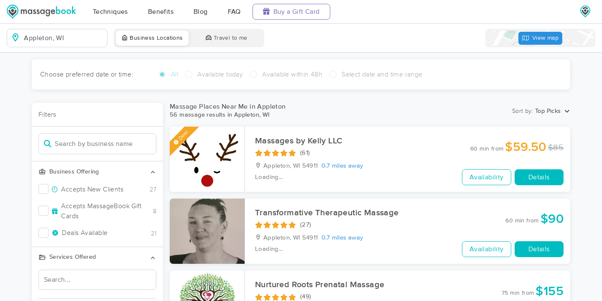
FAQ (234, 11)
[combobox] (64, 38)
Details (539, 177)
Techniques (110, 11)
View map (540, 38)
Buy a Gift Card (291, 11)
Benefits (160, 11)
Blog (201, 11)
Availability (486, 177)
